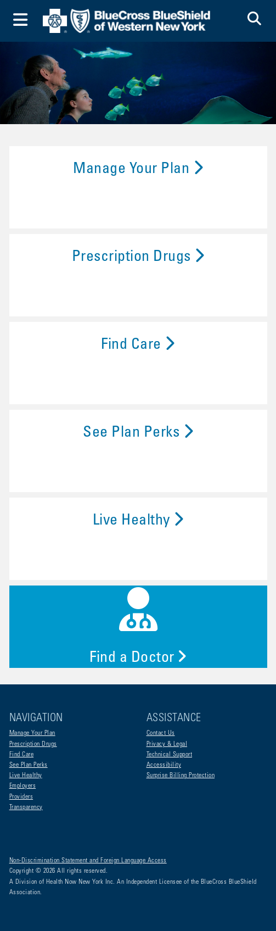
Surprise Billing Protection (181, 775)
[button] (254, 20)
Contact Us (161, 733)
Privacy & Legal (167, 744)
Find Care (138, 345)
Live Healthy (138, 521)
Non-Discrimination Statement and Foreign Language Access (88, 860)
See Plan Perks (138, 433)
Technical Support (170, 754)
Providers (21, 797)
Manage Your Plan (138, 169)
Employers (22, 786)
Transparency (26, 807)
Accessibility (164, 765)
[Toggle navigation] (20, 21)
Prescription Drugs (138, 257)
